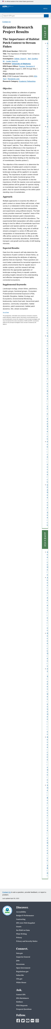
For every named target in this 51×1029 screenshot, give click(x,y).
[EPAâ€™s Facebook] (18, 1021)
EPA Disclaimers (22, 998)
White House (21, 982)
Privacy (19, 938)
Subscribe (20, 975)
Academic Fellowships (27, 81)
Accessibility (21, 912)
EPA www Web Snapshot (25, 923)
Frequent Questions (24, 1009)
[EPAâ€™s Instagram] (37, 1021)
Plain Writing (21, 934)
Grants (18, 927)
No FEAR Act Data (23, 930)
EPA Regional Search (47, 505)
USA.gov (19, 979)
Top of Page (6, 312)
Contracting (20, 919)
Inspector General (23, 957)
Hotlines (19, 1002)
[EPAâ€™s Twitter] (23, 1021)
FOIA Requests (21, 1005)
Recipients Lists (13, 79)
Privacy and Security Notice (26, 941)
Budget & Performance (25, 915)
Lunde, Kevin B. (12, 61)
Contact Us (6, 22)
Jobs (17, 961)
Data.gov (19, 953)
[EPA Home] (8, 8)
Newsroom (20, 964)
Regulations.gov (22, 972)
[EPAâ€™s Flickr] (32, 1021)
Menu (45, 8)
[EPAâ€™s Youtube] (28, 1021)
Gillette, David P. (20, 59)
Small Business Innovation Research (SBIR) (47, 830)
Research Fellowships (47, 759)
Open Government (23, 968)
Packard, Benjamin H (27, 66)
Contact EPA (21, 995)
